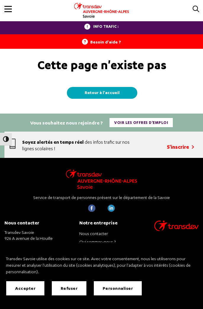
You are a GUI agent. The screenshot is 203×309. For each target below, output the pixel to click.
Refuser (69, 288)
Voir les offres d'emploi (141, 122)
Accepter (25, 288)
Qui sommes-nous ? (97, 241)
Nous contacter (93, 233)
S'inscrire (180, 147)
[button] (8, 9)
